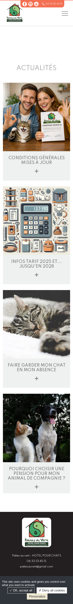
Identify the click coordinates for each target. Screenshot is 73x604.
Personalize (37, 596)
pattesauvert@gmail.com (36, 566)
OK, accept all (21, 590)
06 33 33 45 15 (54, 4)
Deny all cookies (52, 590)
